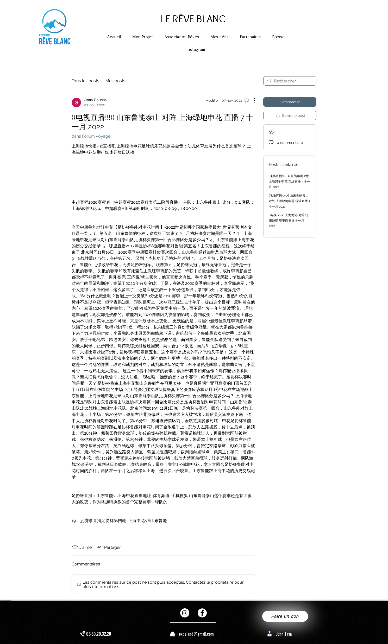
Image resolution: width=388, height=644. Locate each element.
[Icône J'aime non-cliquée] (75, 547)
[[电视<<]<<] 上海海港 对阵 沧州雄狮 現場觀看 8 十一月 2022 (289, 220)
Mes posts (115, 80)
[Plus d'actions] (252, 100)
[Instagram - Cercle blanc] (184, 612)
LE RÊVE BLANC (193, 18)
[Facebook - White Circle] (202, 612)
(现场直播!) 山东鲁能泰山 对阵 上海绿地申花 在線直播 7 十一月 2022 (289, 181)
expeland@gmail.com (196, 634)
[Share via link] (108, 547)
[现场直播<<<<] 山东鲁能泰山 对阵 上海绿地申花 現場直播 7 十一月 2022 (289, 201)
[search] (289, 81)
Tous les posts (85, 80)
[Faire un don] (285, 616)
